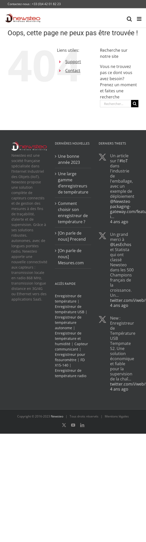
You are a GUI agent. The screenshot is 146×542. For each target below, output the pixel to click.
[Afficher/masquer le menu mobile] (139, 19)
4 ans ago (119, 221)
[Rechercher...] (115, 103)
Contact (72, 70)
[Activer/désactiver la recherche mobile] (129, 19)
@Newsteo (120, 201)
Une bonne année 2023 (69, 159)
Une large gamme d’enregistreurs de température (73, 183)
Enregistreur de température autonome (68, 322)
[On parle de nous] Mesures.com (71, 257)
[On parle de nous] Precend (72, 236)
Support (73, 61)
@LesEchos (120, 244)
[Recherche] (134, 103)
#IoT (123, 161)
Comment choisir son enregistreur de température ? (73, 212)
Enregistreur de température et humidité (68, 338)
